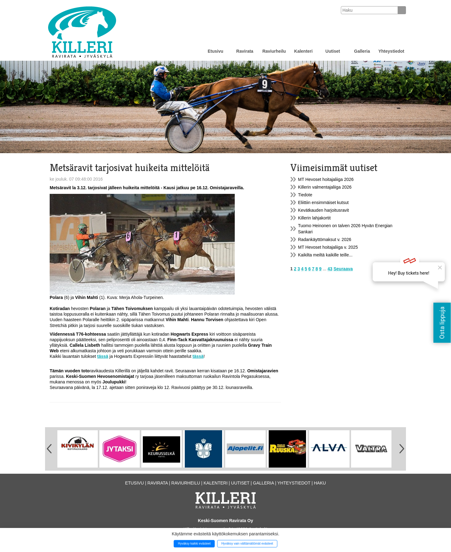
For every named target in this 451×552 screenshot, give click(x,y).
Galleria (362, 51)
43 (330, 268)
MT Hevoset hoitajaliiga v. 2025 (328, 247)
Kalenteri (303, 51)
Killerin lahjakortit (314, 217)
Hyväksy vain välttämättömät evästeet (247, 543)
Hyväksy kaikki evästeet (194, 543)
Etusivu (215, 51)
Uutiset (332, 51)
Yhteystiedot (391, 51)
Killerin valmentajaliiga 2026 (325, 187)
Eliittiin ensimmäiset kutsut (323, 202)
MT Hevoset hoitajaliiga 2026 (326, 179)
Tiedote (305, 194)
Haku (320, 482)
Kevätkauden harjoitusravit (323, 210)
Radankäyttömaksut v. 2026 (324, 239)
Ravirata (244, 51)
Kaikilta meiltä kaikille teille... (325, 254)
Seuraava (343, 268)
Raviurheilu (274, 51)
